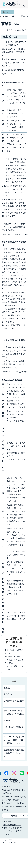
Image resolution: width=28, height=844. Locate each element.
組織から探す (10, 16)
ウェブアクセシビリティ (13, 831)
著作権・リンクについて (12, 828)
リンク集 (5, 834)
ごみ (14, 680)
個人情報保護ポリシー (12, 825)
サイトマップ (7, 822)
